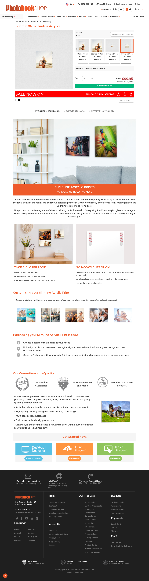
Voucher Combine (56, 509)
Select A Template (104, 86)
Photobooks (90, 502)
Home (18, 21)
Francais (31, 529)
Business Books (117, 502)
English (17, 537)
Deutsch (17, 533)
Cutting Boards (91, 538)
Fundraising (116, 506)
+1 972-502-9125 (85, 4)
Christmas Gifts (91, 530)
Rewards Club (109, 9)
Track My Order (103, 4)
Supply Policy (54, 541)
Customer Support (57, 502)
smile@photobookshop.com (28, 483)
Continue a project (123, 4)
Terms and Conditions (58, 534)
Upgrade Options (74, 110)
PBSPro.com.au (117, 513)
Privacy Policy (54, 538)
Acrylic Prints (90, 520)
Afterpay (114, 531)
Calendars (89, 541)
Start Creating (74, 458)
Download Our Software (121, 546)
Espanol (17, 540)
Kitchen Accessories (93, 549)
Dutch (16, 529)
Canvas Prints (90, 516)
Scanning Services (92, 552)
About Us (53, 531)
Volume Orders (117, 509)
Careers (52, 545)
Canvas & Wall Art (30, 21)
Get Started (116, 542)
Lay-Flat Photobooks (93, 506)
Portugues (32, 537)
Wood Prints (90, 527)
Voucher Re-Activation (58, 513)
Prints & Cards (91, 545)
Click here (52, 483)
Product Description (47, 110)
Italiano (31, 533)
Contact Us (53, 506)
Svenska (31, 540)
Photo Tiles (89, 523)
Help (138, 4)
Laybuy (114, 527)
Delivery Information (101, 110)
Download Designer (33, 458)
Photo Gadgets (91, 534)
